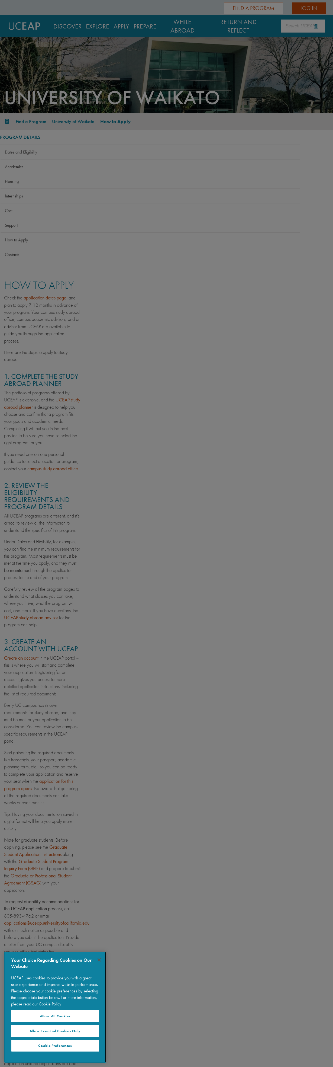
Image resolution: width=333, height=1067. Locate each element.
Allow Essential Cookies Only (55, 1031)
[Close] (99, 960)
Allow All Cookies (55, 1016)
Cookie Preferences (55, 1045)
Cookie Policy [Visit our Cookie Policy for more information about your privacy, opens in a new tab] (50, 1004)
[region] (55, 1007)
